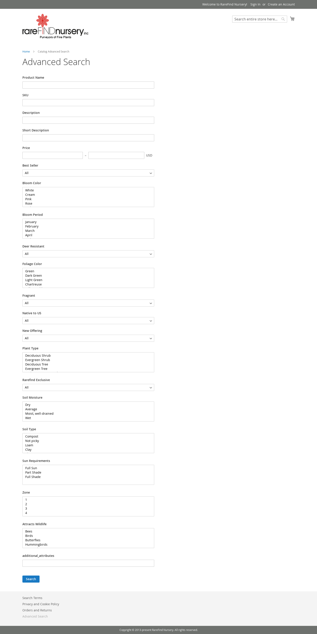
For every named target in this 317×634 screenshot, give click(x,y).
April (87, 235)
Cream (87, 195)
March (87, 231)
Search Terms (32, 598)
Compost (87, 436)
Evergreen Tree (87, 369)
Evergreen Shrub (87, 360)
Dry (87, 405)
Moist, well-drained (87, 413)
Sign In (255, 4)
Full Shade (87, 477)
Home (26, 51)
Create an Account (281, 4)
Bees (87, 531)
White (87, 190)
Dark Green (87, 275)
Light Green (87, 280)
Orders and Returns (37, 610)
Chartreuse (87, 284)
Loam (87, 445)
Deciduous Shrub (87, 355)
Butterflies (87, 540)
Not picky (87, 441)
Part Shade (87, 472)
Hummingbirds (87, 544)
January (87, 222)
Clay (87, 449)
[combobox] (259, 19)
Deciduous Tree (87, 364)
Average (87, 409)
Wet (87, 418)
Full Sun (87, 468)
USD (149, 155)
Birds (87, 536)
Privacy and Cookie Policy (40, 604)
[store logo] (55, 26)
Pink (87, 199)
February (87, 226)
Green (87, 271)
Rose (87, 203)
